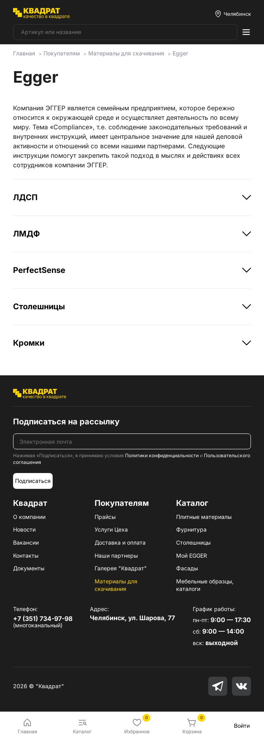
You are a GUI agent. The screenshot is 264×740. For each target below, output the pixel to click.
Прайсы (105, 516)
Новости (24, 529)
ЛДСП (132, 197)
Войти (242, 725)
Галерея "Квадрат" (121, 568)
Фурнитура (191, 529)
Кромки (132, 343)
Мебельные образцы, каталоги (205, 585)
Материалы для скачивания (116, 585)
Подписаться (33, 480)
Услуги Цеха (111, 529)
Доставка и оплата (120, 542)
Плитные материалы (204, 516)
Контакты (25, 555)
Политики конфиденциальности (162, 455)
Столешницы (132, 306)
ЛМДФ (132, 233)
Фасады (187, 568)
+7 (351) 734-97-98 (42, 618)
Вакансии (26, 542)
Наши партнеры (116, 555)
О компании (29, 516)
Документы (28, 568)
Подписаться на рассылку (66, 421)
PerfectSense (132, 270)
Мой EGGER (191, 555)
